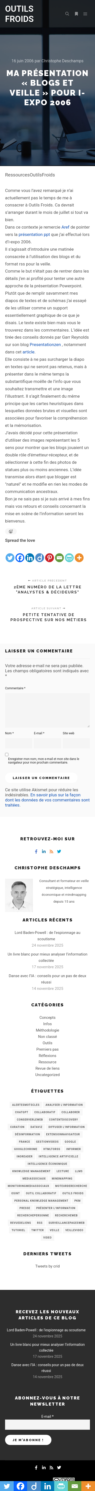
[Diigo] (39, 553)
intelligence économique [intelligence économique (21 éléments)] (47, 1163)
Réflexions (47, 1055)
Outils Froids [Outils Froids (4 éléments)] (73, 1193)
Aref (65, 227)
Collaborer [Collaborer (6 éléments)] (71, 1112)
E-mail (39, 733)
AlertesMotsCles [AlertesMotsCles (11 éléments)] (26, 1105)
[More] (79, 553)
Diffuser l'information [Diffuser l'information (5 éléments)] (66, 1127)
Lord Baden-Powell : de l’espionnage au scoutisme (46, 1330)
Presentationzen (45, 344)
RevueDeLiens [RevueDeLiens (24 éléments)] (20, 1222)
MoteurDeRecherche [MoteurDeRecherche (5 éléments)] (71, 1186)
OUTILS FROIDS (19, 14)
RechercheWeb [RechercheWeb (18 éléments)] (66, 1215)
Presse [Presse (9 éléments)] (25, 1208)
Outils (47, 1043)
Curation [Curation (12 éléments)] (17, 1127)
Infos (47, 1024)
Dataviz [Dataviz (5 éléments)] (37, 1127)
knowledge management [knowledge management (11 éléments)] (31, 1171)
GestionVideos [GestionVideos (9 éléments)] (47, 1141)
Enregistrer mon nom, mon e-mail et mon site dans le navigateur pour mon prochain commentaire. (43, 760)
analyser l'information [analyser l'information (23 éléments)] (64, 1105)
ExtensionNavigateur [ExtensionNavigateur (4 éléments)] (63, 1134)
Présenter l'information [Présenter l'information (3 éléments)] (55, 1208)
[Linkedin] (29, 553)
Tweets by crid (47, 1266)
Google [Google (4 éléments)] (70, 1141)
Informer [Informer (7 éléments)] (73, 1149)
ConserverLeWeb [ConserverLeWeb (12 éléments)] (30, 1119)
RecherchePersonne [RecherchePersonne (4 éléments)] (33, 1215)
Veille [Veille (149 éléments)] (55, 1230)
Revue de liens (47, 1068)
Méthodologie (47, 1030)
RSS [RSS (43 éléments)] (40, 1222)
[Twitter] (10, 553)
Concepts (47, 1017)
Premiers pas (47, 1049)
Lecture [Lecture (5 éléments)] (62, 1171)
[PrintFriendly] (69, 553)
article (28, 351)
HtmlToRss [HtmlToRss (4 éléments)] (51, 1149)
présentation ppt (34, 234)
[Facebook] (19, 553)
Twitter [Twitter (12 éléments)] (37, 1230)
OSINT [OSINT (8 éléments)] (15, 1193)
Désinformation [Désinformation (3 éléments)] (27, 1134)
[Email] (59, 553)
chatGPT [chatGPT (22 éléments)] (21, 1112)
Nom (9, 733)
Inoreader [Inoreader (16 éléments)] (25, 1156)
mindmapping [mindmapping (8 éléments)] (62, 1178)
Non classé (47, 1036)
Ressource (47, 1062)
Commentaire (15, 688)
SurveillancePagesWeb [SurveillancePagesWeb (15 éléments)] (67, 1222)
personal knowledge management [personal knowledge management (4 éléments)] (41, 1200)
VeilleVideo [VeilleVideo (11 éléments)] (74, 1230)
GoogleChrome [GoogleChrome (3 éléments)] (25, 1149)
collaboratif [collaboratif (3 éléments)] (44, 1112)
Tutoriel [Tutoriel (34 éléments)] (18, 1230)
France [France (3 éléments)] (24, 1141)
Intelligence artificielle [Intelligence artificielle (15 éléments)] (58, 1156)
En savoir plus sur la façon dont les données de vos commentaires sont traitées (47, 800)
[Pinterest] (49, 553)
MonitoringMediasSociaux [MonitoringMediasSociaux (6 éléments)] (28, 1186)
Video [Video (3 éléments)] (47, 1237)
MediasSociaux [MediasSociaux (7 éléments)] (34, 1178)
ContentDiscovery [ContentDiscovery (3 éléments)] (63, 1119)
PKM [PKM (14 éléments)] (77, 1200)
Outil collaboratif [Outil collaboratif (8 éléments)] (41, 1193)
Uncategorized (47, 1074)
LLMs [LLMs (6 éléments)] (79, 1171)
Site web (68, 733)
